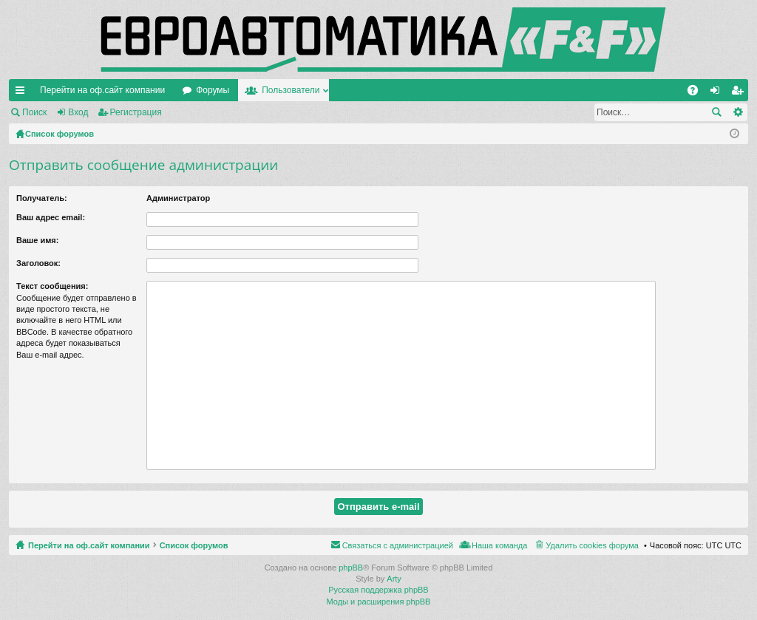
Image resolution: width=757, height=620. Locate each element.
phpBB (351, 567)
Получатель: (41, 198)
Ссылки (23, 93)
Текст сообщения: (52, 286)
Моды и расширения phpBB (379, 601)
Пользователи (290, 90)
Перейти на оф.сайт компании (102, 90)
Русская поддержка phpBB (378, 589)
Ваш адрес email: (50, 217)
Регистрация (136, 112)
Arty (394, 578)
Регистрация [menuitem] (740, 93)
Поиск (34, 112)
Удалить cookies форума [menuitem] (592, 545)
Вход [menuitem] (718, 93)
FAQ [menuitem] (697, 93)
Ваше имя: (37, 240)
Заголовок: (38, 263)
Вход (78, 112)
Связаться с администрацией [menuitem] (397, 545)
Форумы (212, 90)
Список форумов (194, 545)
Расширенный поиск (737, 112)
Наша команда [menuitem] (499, 545)
